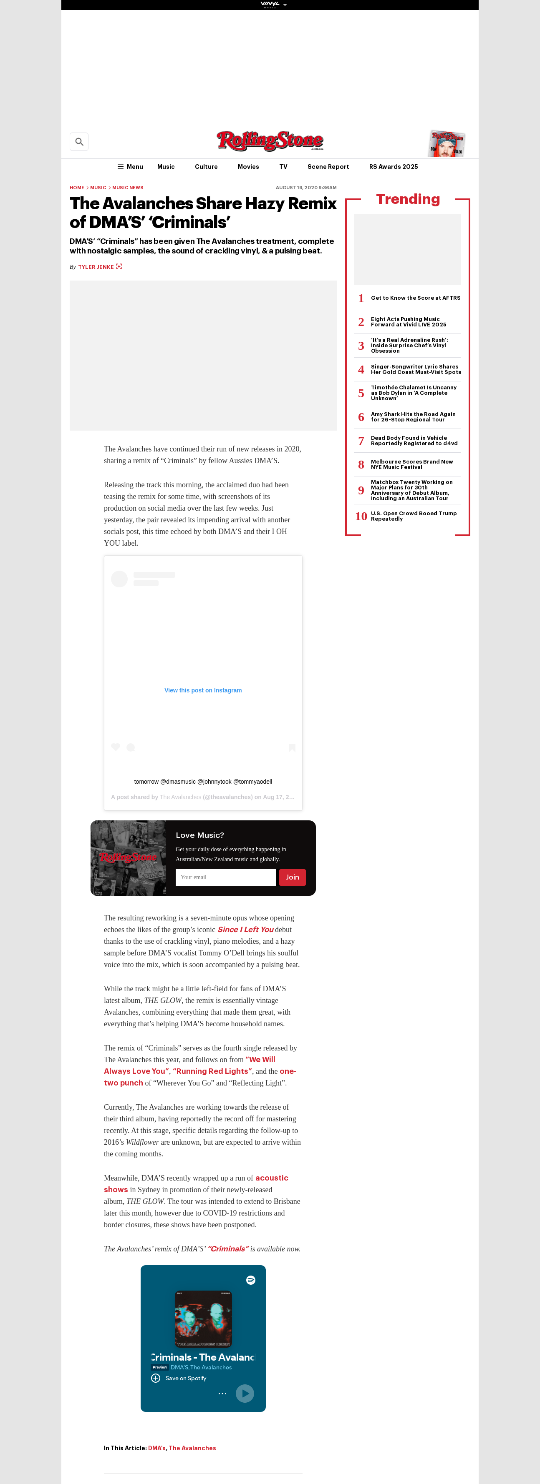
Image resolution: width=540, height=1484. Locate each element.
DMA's (157, 1448)
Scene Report (328, 167)
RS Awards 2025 (393, 167)
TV (283, 167)
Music (166, 167)
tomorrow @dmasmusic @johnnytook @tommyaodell (203, 781)
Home (77, 188)
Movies (248, 167)
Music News (128, 188)
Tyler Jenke (100, 267)
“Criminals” (227, 1249)
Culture (206, 167)
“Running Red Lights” (212, 1071)
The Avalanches (180, 797)
